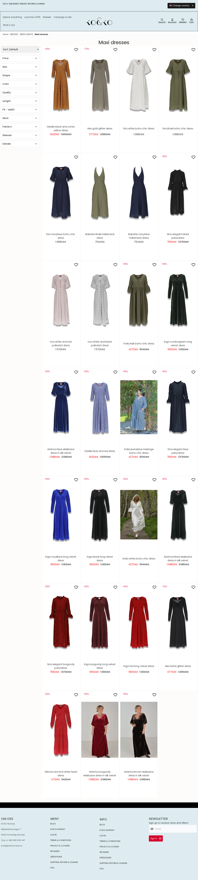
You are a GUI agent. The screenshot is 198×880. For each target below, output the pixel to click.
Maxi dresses (41, 34)
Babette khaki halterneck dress (99, 236)
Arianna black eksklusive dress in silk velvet (178, 558)
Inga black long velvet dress (100, 558)
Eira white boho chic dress (138, 128)
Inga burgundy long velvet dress (100, 666)
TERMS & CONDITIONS (60, 840)
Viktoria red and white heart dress (60, 773)
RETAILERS (55, 851)
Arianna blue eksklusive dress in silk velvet (60, 451)
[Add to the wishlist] (76, 49)
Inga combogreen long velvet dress (178, 343)
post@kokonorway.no (11, 845)
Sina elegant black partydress (178, 236)
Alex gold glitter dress (99, 128)
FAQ (52, 867)
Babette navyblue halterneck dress (139, 236)
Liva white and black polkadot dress (100, 343)
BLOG (53, 823)
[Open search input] (162, 21)
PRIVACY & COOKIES (60, 845)
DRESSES (14, 34)
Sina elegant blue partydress (178, 451)
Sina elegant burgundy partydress (61, 666)
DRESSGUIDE (56, 856)
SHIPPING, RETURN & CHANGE (64, 862)
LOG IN (53, 834)
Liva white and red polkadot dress (61, 343)
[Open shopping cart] (191, 21)
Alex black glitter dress (178, 666)
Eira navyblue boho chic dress (60, 236)
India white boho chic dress (139, 558)
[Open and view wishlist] (183, 21)
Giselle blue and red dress (99, 451)
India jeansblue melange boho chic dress (139, 451)
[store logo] (99, 21)
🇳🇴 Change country (179, 5)
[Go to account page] (172, 21)
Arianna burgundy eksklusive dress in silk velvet (99, 773)
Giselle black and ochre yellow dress (61, 128)
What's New (9, 25)
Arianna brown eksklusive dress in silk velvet (139, 773)
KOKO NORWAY (57, 829)
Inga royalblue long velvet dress (60, 558)
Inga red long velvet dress (138, 666)
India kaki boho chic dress (139, 343)
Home (6, 34)
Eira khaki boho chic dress (178, 128)
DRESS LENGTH (26, 34)
